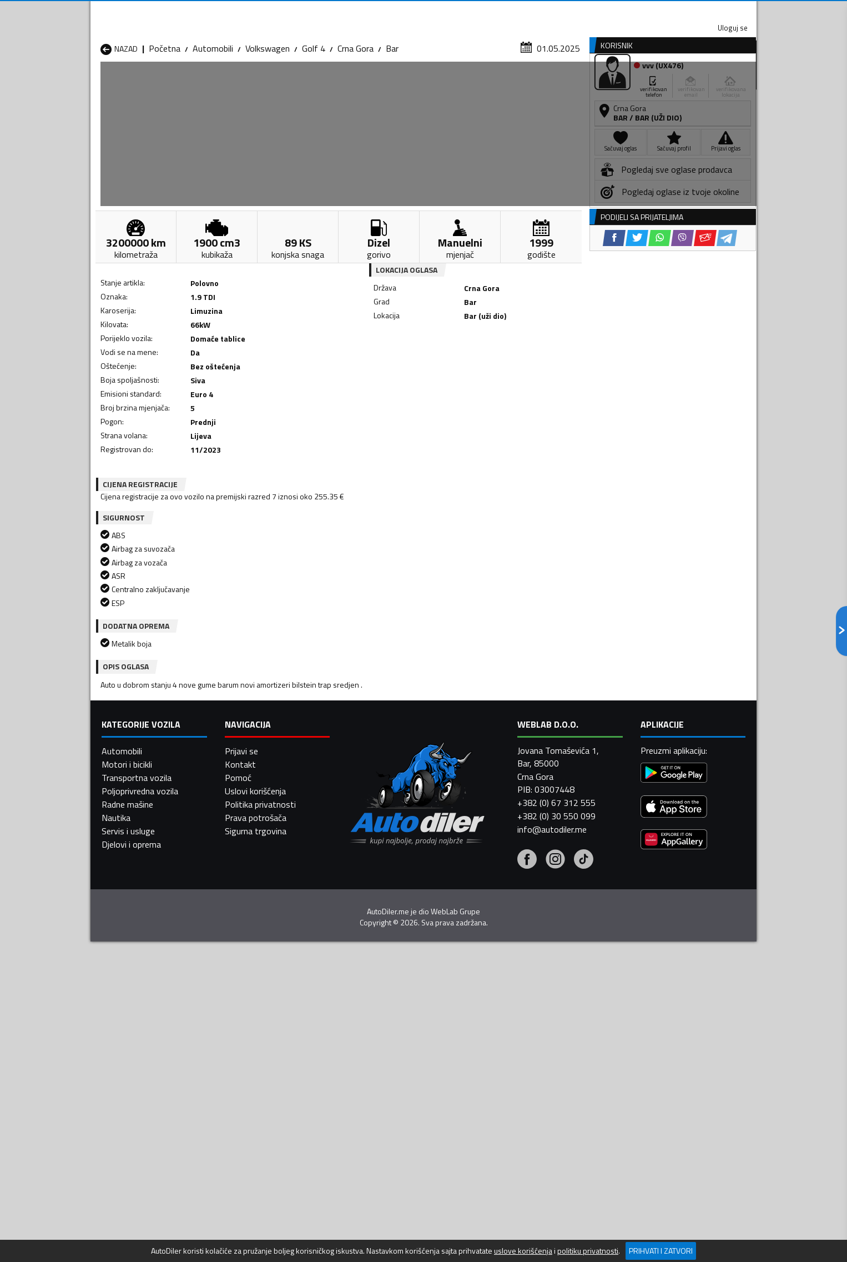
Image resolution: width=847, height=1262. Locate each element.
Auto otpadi (452, 85)
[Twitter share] (431, 367)
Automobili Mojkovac (499, 1059)
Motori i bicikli (127, 1236)
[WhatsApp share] (454, 367)
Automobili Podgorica (260, 1086)
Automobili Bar (248, 1033)
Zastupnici (379, 85)
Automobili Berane (374, 1033)
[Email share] (500, 367)
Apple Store (423, 11)
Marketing (559, 11)
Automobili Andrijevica (141, 1033)
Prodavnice (228, 85)
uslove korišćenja (523, 1250)
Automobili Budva (133, 1046)
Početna (164, 108)
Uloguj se (679, 11)
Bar (392, 108)
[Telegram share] (521, 367)
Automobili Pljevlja (494, 1073)
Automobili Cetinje (254, 1046)
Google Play (350, 11)
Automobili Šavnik (253, 1099)
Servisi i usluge (535, 85)
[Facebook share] (409, 367)
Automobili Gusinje (495, 1046)
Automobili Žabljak (374, 1099)
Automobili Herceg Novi (144, 1059)
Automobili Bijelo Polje (501, 1033)
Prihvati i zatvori (661, 1250)
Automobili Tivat (491, 1086)
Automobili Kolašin (255, 1059)
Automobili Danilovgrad (383, 1046)
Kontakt (619, 11)
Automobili (213, 108)
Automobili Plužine (134, 1086)
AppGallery (494, 11)
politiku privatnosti (587, 1250)
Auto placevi (304, 85)
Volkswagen (267, 108)
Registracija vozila (630, 85)
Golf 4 (313, 108)
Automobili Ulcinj (131, 1099)
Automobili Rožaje (374, 1086)
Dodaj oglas (720, 85)
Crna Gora (355, 108)
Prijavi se (241, 1222)
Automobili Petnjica (256, 1073)
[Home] (100, 85)
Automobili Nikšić (132, 1073)
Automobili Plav (369, 1073)
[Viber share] (477, 367)
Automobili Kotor (372, 1059)
